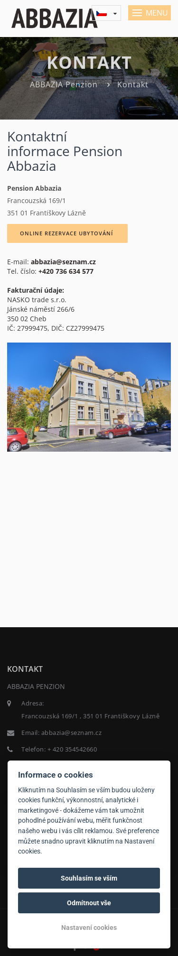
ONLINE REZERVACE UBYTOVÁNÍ (67, 233)
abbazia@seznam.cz (63, 261)
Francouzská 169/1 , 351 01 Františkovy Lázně (90, 716)
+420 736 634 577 (66, 271)
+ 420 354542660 (72, 749)
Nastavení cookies (89, 927)
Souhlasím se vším (89, 878)
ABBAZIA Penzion (64, 84)
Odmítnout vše (89, 903)
